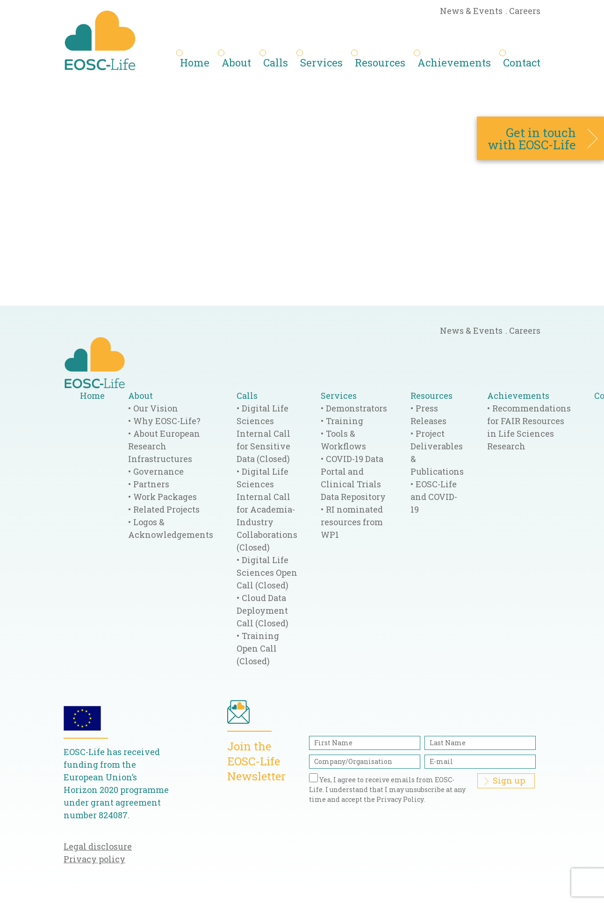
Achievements (454, 62)
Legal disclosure (98, 846)
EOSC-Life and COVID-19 (433, 496)
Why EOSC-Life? (167, 420)
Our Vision (155, 408)
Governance (158, 471)
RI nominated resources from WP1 (352, 522)
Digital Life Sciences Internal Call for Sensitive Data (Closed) (263, 433)
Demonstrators (356, 408)
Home (194, 62)
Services (321, 62)
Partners (151, 484)
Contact (521, 62)
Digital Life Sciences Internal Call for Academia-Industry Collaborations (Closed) (267, 509)
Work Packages (165, 496)
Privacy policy (94, 859)
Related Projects (166, 509)
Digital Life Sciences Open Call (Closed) (267, 572)
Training (344, 420)
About (236, 62)
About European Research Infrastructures (164, 446)
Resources (380, 62)
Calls (275, 62)
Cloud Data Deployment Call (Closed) (262, 610)
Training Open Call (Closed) (258, 648)
